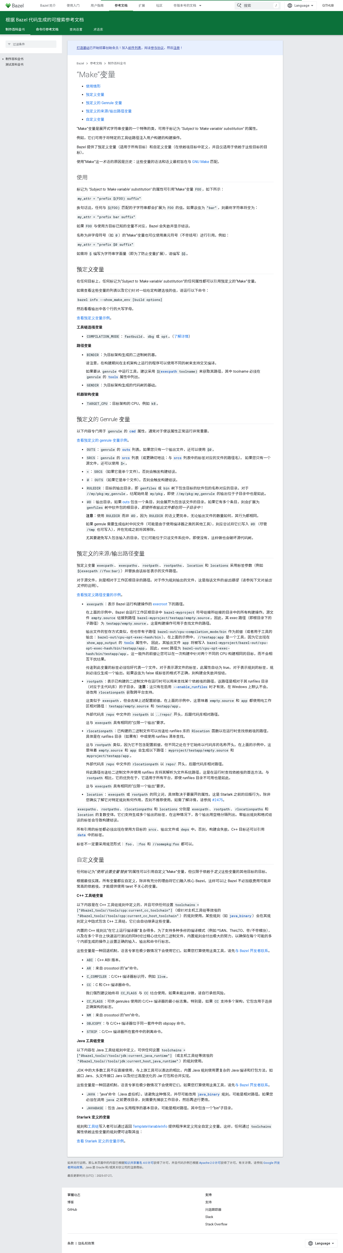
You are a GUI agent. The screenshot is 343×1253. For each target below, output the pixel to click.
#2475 (217, 800)
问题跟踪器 (213, 1209)
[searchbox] (31, 44)
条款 (70, 1243)
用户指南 (97, 5)
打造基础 (83, 48)
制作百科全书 (117, 63)
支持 (208, 1202)
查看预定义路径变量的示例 (99, 595)
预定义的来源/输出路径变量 (109, 111)
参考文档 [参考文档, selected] (121, 5)
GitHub (328, 5)
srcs (126, 458)
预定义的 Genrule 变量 (104, 103)
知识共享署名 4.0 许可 (139, 1162)
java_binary (240, 916)
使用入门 (73, 5)
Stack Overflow (216, 1224)
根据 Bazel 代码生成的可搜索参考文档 (45, 20)
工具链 (93, 1126)
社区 (159, 5)
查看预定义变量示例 (93, 318)
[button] (31, 59)
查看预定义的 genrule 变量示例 (102, 440)
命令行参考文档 (47, 29)
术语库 (98, 29)
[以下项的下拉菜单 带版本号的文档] (202, 5)
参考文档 (96, 63)
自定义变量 (95, 119)
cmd (132, 431)
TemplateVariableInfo (150, 1126)
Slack (209, 1217)
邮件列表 (134, 48)
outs (126, 449)
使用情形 (93, 86)
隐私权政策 (86, 1243)
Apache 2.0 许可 (210, 1162)
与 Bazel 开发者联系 (251, 951)
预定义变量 (95, 94)
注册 (176, 48)
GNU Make (200, 162)
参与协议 (157, 48)
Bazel (80, 63)
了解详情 (181, 336)
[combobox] (258, 5)
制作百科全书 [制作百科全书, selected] (15, 29)
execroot (160, 604)
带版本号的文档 (185, 5)
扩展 (142, 5)
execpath (169, 371)
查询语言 (76, 29)
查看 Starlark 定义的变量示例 (100, 1141)
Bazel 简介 (48, 5)
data (82, 835)
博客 (70, 1202)
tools (113, 377)
